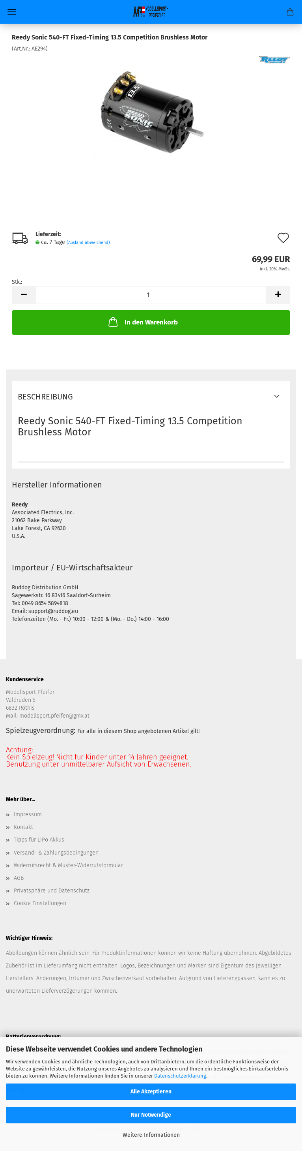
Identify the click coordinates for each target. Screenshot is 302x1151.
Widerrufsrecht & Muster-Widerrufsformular (68, 865)
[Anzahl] (151, 295)
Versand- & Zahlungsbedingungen (56, 852)
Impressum (28, 814)
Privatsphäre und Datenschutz (51, 890)
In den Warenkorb (142, 321)
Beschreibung (45, 396)
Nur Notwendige (151, 1115)
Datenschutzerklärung (180, 1076)
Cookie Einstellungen (40, 903)
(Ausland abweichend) (88, 242)
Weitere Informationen (151, 1135)
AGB (19, 878)
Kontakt (23, 827)
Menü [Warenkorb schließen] (11, 11)
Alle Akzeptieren (151, 1091)
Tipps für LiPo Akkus (39, 839)
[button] (23, 295)
